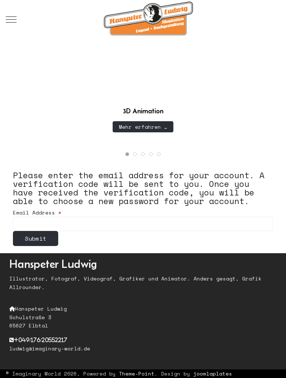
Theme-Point (136, 373)
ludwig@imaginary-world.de (49, 348)
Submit (35, 238)
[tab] (127, 154)
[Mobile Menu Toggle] (11, 19)
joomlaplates (212, 373)
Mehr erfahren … (143, 126)
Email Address (37, 212)
